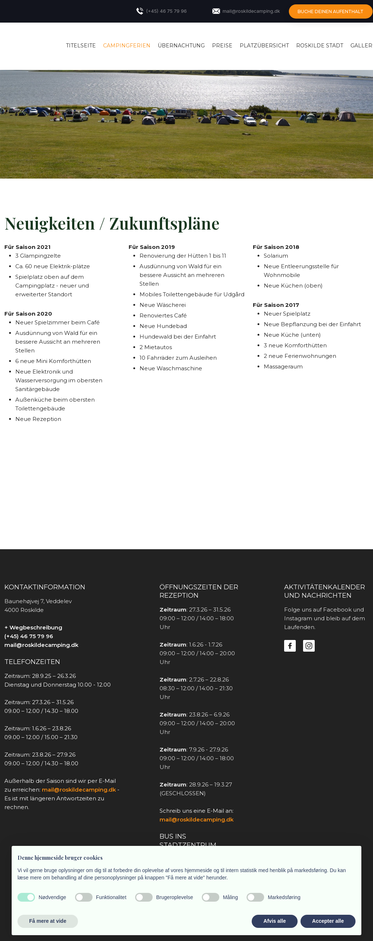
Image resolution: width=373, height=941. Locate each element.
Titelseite (81, 45)
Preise (222, 45)
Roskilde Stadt (319, 45)
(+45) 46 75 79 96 (28, 636)
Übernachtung (181, 45)
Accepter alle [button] (328, 921)
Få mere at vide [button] (47, 921)
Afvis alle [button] (274, 921)
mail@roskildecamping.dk (41, 644)
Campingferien (126, 45)
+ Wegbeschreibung (33, 627)
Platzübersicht (264, 45)
